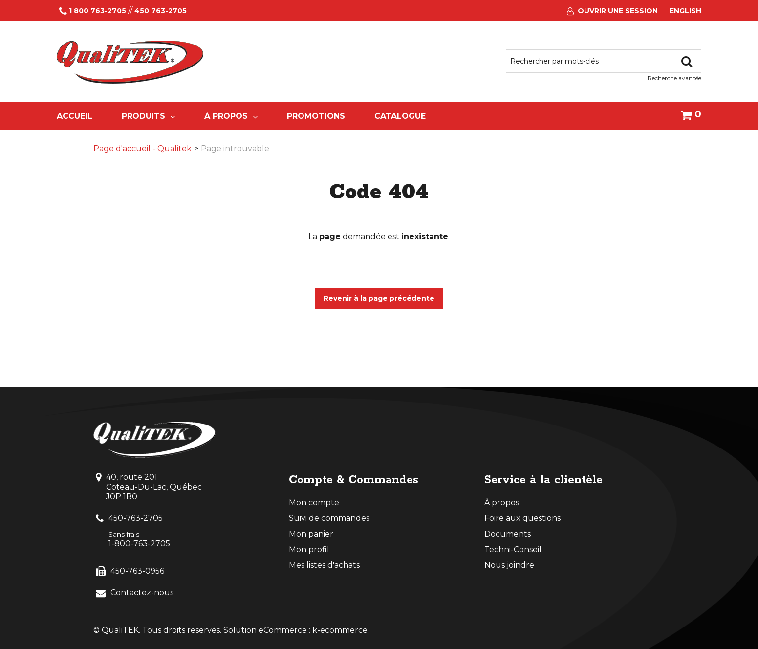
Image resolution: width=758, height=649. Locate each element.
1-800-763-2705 (139, 543)
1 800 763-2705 (97, 10)
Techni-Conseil (512, 549)
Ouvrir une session (618, 10)
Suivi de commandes (329, 518)
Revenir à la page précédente (379, 298)
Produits (148, 116)
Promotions (316, 116)
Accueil (74, 116)
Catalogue (400, 116)
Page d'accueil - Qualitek (142, 148)
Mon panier (311, 533)
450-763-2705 (135, 518)
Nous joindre (509, 565)
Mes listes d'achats (324, 565)
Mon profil (309, 549)
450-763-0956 (137, 571)
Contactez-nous (141, 592)
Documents (507, 533)
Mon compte (314, 502)
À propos (231, 116)
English (685, 10)
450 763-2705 (160, 10)
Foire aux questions (522, 518)
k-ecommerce (340, 630)
